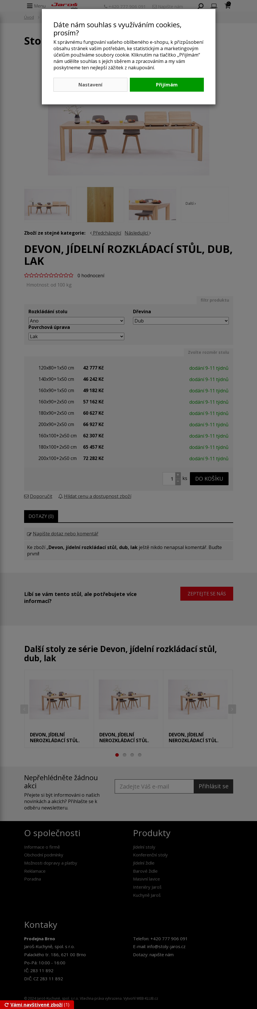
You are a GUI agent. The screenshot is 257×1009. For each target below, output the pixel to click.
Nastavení (90, 84)
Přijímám (167, 84)
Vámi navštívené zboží (34, 1004)
